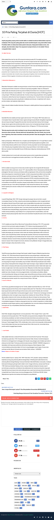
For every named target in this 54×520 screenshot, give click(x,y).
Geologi (34, 485)
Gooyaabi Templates (28, 514)
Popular (27, 429)
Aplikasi (24, 482)
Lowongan (17, 494)
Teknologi (28, 505)
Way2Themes (11, 514)
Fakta (6, 27)
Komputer (33, 491)
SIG (26, 502)
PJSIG (29, 499)
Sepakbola (17, 502)
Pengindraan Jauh (19, 499)
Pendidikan (17, 496)
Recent (18, 429)
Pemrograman (28, 494)
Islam (25, 491)
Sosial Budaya (18, 505)
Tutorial (17, 508)
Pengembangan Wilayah (30, 496)
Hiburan (16, 488)
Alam (16, 482)
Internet (17, 491)
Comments (36, 429)
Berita (32, 482)
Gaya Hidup (24, 485)
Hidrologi (25, 488)
